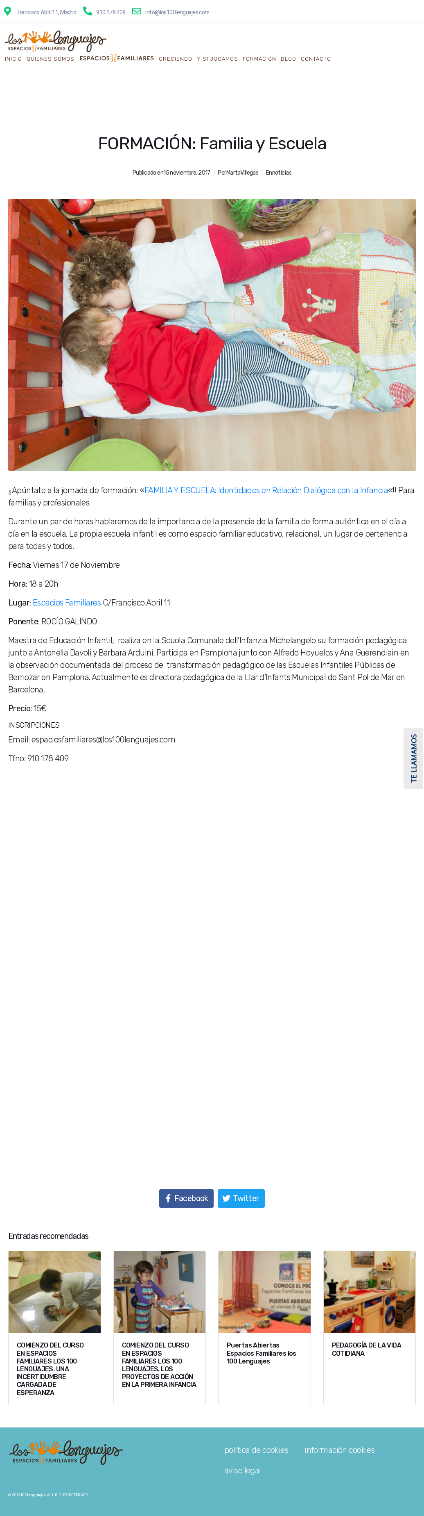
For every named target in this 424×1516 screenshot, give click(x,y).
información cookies (339, 1450)
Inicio (13, 59)
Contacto (316, 59)
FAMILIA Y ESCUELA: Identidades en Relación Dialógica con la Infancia (266, 490)
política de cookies (256, 1450)
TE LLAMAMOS (413, 758)
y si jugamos (217, 59)
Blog (288, 59)
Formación (259, 59)
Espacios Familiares (67, 603)
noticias (281, 172)
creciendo (175, 59)
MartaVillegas (242, 172)
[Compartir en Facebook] (186, 1198)
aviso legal (242, 1470)
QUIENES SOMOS (50, 59)
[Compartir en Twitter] (241, 1198)
